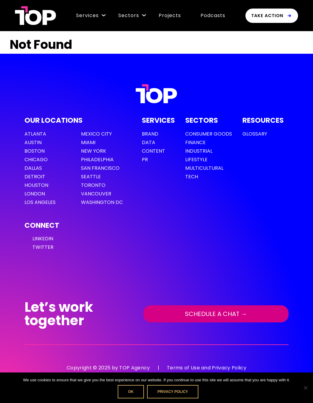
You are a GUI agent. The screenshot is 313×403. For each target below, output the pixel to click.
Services (87, 15)
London (34, 193)
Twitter (42, 247)
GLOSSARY (254, 133)
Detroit (34, 176)
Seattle (91, 176)
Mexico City (96, 133)
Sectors (128, 15)
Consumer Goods (208, 133)
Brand (150, 133)
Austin (33, 142)
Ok (131, 392)
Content (153, 150)
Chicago (36, 159)
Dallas (33, 168)
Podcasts (213, 15)
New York (93, 150)
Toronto (93, 185)
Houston (36, 185)
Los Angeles (40, 202)
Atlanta (35, 133)
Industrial (198, 150)
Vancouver (96, 193)
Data (148, 142)
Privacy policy (172, 392)
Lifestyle (196, 159)
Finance (195, 142)
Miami (88, 142)
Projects (170, 15)
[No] (305, 388)
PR (145, 159)
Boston (34, 150)
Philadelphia (97, 159)
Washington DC (102, 202)
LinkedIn (42, 238)
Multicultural (204, 168)
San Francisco (100, 168)
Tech (191, 176)
